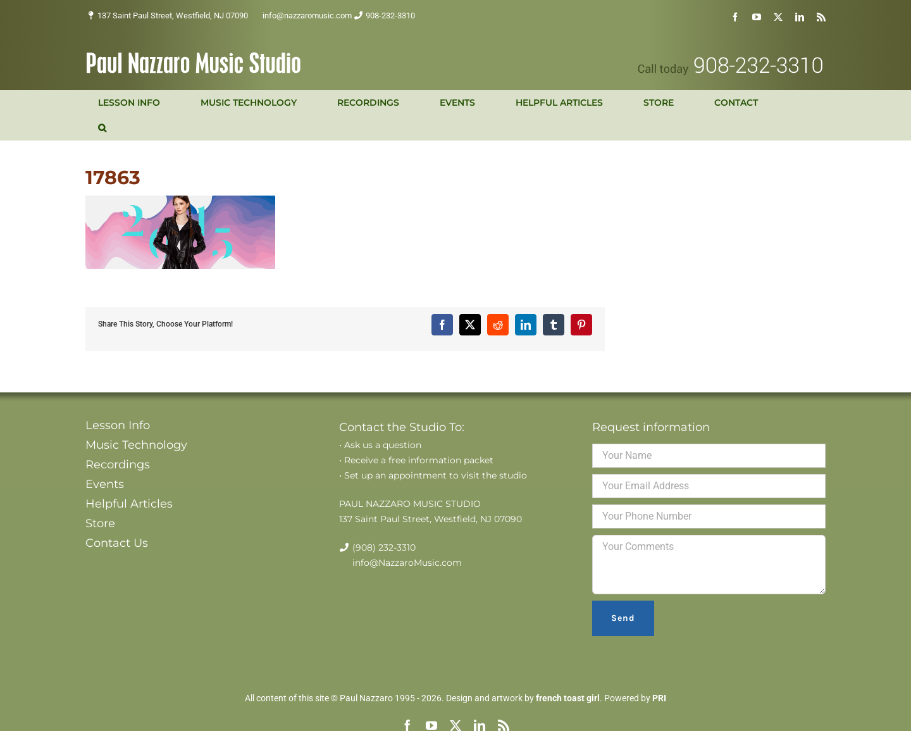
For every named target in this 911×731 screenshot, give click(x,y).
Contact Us (116, 543)
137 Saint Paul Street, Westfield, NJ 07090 (172, 15)
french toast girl (568, 698)
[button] (102, 128)
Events (104, 484)
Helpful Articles (129, 504)
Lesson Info (117, 425)
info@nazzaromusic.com (307, 15)
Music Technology (136, 445)
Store (100, 523)
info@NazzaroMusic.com (407, 562)
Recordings (117, 465)
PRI (659, 698)
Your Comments (709, 564)
